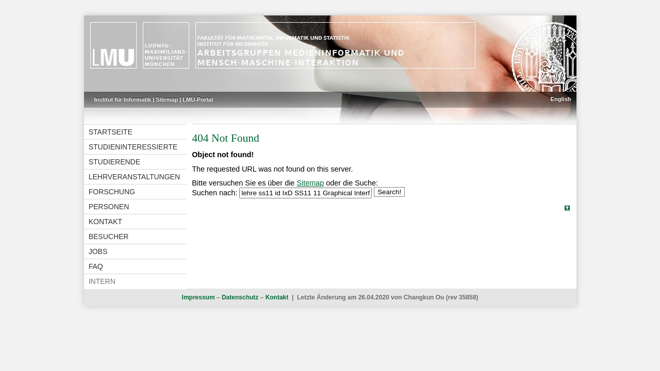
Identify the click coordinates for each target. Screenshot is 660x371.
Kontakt (105, 221)
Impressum (198, 297)
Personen (109, 207)
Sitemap (167, 99)
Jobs (98, 251)
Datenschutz (240, 297)
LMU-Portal (198, 99)
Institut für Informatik (123, 99)
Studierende (114, 162)
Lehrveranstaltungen (134, 177)
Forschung (112, 192)
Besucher (109, 236)
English (561, 99)
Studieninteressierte (133, 147)
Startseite (111, 132)
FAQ (96, 266)
